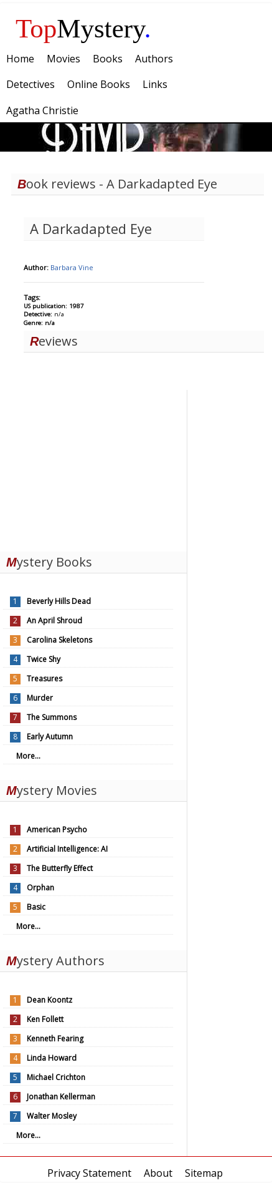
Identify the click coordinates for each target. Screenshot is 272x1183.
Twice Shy (43, 659)
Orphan (40, 887)
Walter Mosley (52, 1116)
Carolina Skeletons (59, 640)
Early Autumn (50, 736)
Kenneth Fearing (55, 1038)
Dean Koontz (49, 1000)
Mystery (83, 28)
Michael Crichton (56, 1077)
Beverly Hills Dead (59, 601)
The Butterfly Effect (60, 868)
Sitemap (204, 1173)
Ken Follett (45, 1019)
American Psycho (57, 829)
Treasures (44, 678)
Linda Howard (52, 1058)
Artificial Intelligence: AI (67, 849)
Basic (36, 907)
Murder (40, 698)
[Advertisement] (93, 468)
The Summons (52, 717)
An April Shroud (54, 620)
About (158, 1173)
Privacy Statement (89, 1173)
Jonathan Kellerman (61, 1096)
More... (28, 756)
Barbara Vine (71, 267)
